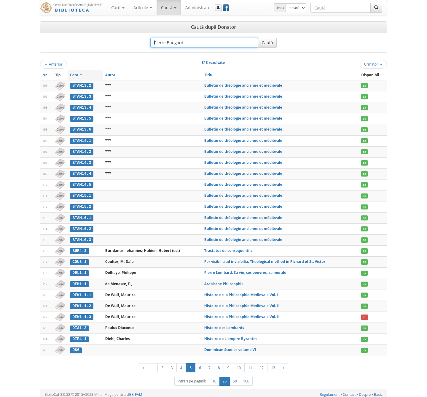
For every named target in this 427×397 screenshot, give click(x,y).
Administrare (198, 7)
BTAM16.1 (81, 216)
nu (365, 315)
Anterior (53, 64)
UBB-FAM (134, 391)
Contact (349, 391)
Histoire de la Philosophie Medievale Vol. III (242, 314)
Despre (365, 391)
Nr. (45, 74)
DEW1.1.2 (81, 303)
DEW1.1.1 (81, 293)
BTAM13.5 (81, 118)
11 (250, 364)
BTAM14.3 (81, 161)
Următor (373, 64)
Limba (279, 8)
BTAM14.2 (81, 150)
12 (262, 364)
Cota (76, 74)
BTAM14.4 (81, 172)
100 (246, 378)
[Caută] (376, 8)
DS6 (75, 347)
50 (235, 378)
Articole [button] (142, 7)
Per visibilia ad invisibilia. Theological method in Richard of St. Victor (264, 259)
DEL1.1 (79, 271)
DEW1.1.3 (81, 314)
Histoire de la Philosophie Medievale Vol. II (242, 303)
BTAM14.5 (81, 183)
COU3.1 (79, 260)
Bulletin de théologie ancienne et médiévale (243, 85)
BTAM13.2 (81, 85)
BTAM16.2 (81, 227)
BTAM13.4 (81, 107)
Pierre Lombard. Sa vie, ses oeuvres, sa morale (245, 270)
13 (273, 364)
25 (225, 378)
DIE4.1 (79, 336)
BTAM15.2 (81, 205)
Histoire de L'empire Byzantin (230, 336)
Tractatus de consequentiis (228, 248)
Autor (110, 74)
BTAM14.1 (81, 140)
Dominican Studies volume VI (230, 347)
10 (239, 364)
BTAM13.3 (81, 96)
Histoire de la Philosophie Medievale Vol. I (241, 292)
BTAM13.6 (81, 129)
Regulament (330, 391)
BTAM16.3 (81, 238)
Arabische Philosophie (223, 281)
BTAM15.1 (81, 194)
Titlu (208, 74)
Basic (378, 391)
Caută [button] (168, 7)
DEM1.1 (79, 282)
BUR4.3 (79, 249)
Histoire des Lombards (224, 325)
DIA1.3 (79, 325)
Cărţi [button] (117, 7)
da (364, 86)
